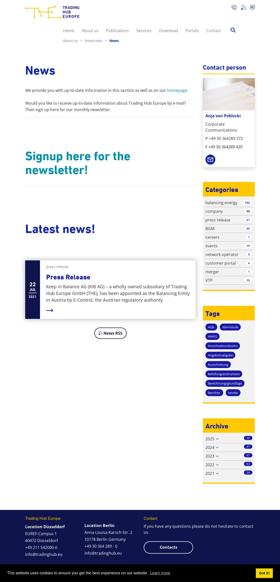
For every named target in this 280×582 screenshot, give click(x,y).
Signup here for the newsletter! (77, 163)
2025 (209, 439)
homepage (177, 90)
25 (248, 228)
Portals (192, 30)
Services (144, 30)
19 (248, 246)
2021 (209, 473)
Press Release (68, 277)
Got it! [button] (264, 573)
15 (248, 280)
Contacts (168, 547)
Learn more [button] (160, 573)
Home (68, 30)
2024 (209, 447)
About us (90, 30)
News (114, 40)
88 (248, 211)
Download (168, 30)
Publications (117, 30)
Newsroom (96, 40)
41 (248, 220)
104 (247, 202)
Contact (213, 30)
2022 (209, 464)
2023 (209, 456)
